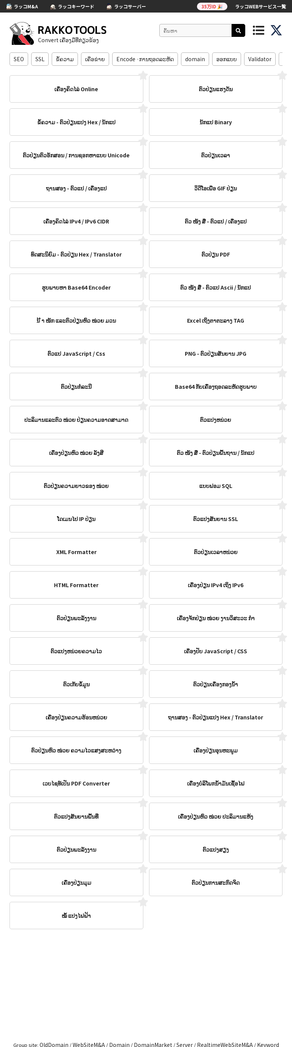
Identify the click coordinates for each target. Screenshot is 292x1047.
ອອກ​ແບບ (226, 59)
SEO (19, 59)
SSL (39, 59)
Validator (259, 59)
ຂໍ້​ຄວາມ (65, 59)
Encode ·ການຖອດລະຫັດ (145, 59)
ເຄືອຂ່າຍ (95, 59)
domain (195, 59)
